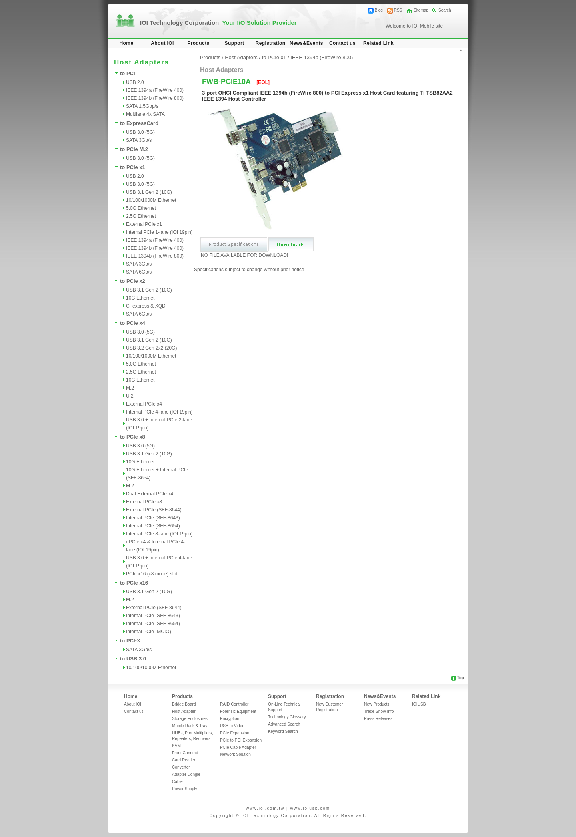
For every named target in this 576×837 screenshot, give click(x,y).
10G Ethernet (140, 298)
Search (444, 10)
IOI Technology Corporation (218, 22)
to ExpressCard (139, 123)
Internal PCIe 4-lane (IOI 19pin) (159, 412)
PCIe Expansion (234, 733)
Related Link (378, 43)
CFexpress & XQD (146, 306)
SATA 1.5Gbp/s (142, 106)
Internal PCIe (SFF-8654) (153, 526)
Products (198, 43)
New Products (376, 704)
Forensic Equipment (238, 711)
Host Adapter (184, 711)
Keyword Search (283, 731)
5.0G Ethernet (141, 208)
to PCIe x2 (132, 281)
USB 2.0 (135, 82)
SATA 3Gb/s (139, 140)
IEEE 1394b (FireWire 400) (155, 248)
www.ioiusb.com (310, 808)
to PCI (127, 73)
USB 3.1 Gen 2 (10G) (149, 192)
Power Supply (184, 789)
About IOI (162, 43)
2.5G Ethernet (141, 216)
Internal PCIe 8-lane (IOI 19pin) (159, 534)
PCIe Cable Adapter (238, 747)
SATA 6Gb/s (139, 272)
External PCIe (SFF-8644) (154, 510)
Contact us (342, 43)
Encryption (229, 718)
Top (460, 678)
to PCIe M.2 (134, 149)
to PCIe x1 (132, 167)
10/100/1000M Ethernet (151, 200)
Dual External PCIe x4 (149, 494)
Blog (379, 10)
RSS (398, 10)
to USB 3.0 (133, 659)
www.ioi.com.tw (265, 808)
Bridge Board (184, 704)
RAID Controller (234, 704)
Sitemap (421, 10)
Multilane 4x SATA (145, 114)
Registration (271, 43)
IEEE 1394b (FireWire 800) (155, 98)
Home (127, 43)
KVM (176, 746)
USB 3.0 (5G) (140, 132)
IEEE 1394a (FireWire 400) (155, 90)
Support (234, 43)
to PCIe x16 (134, 583)
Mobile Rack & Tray (189, 726)
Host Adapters (241, 57)
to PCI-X (130, 641)
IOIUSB (419, 704)
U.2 (130, 396)
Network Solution (235, 754)
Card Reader (183, 760)
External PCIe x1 (144, 224)
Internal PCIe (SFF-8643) (153, 518)
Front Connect (185, 753)
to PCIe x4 (132, 323)
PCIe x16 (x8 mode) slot (152, 574)
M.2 (130, 388)
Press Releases (378, 718)
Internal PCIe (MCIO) (148, 631)
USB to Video (232, 726)
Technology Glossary (287, 717)
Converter (181, 767)
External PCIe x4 (144, 404)
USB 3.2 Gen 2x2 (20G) (151, 348)
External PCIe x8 (144, 502)
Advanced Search (284, 724)
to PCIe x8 (132, 437)
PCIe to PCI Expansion (241, 740)
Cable (177, 781)
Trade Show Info (379, 711)
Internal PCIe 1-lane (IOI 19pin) (159, 232)
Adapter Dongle (186, 774)
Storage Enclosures (190, 718)
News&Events (306, 43)
